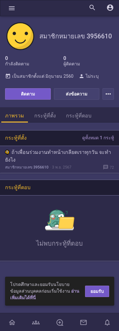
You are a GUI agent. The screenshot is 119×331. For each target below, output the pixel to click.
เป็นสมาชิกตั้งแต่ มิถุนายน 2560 (39, 76)
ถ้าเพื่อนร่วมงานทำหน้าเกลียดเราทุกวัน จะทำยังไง (58, 156)
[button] (11, 8)
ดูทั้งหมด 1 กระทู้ (98, 138)
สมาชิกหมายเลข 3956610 (27, 167)
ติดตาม (28, 93)
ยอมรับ (97, 291)
